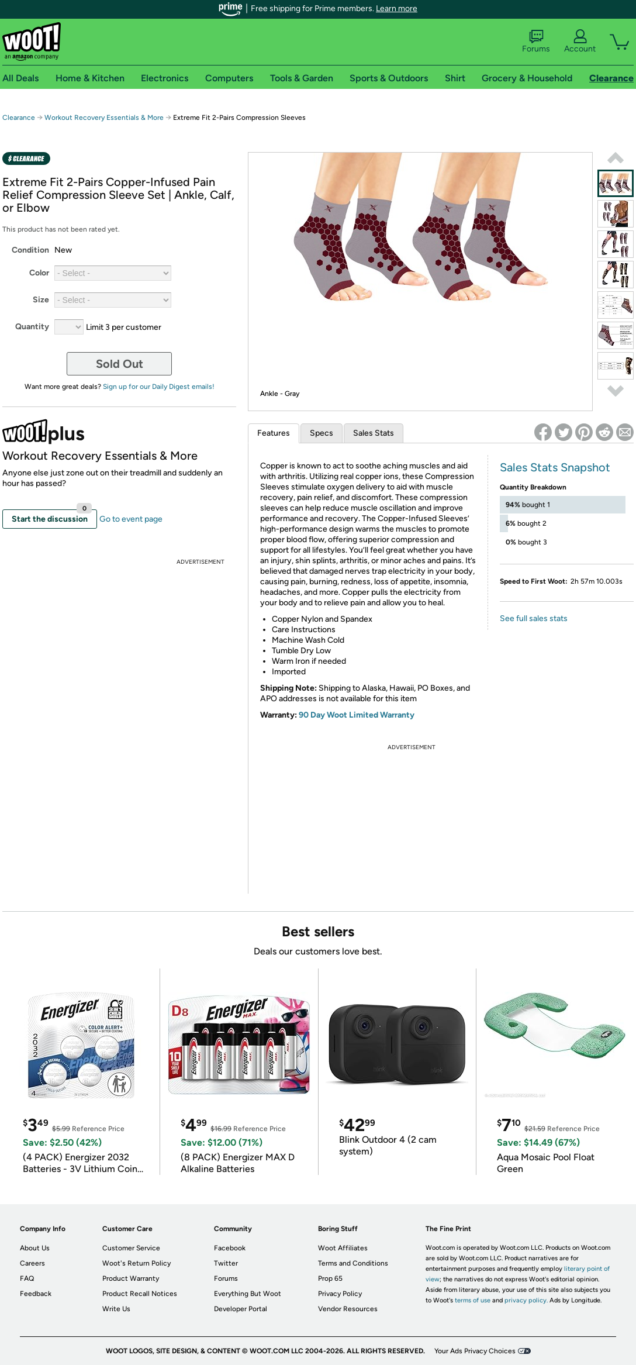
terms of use (472, 1300)
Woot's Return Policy (136, 1263)
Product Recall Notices (139, 1294)
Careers (32, 1263)
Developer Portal (240, 1309)
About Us (35, 1248)
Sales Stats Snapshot (555, 467)
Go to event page (131, 519)
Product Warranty (130, 1278)
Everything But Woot (247, 1294)
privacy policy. (526, 1300)
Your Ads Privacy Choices (475, 1351)
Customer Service (131, 1248)
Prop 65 (330, 1278)
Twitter (226, 1263)
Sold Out (119, 364)
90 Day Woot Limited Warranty (356, 715)
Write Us (116, 1309)
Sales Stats (373, 433)
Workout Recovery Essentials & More (104, 117)
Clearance (18, 117)
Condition (30, 250)
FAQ (27, 1278)
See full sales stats (534, 618)
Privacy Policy (340, 1294)
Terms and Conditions (353, 1263)
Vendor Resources (348, 1309)
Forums (536, 41)
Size (41, 300)
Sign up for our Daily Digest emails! (159, 386)
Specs (321, 433)
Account (580, 41)
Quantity (32, 327)
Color (39, 273)
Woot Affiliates (343, 1248)
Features (273, 433)
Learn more (396, 8)
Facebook (230, 1248)
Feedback (35, 1294)
